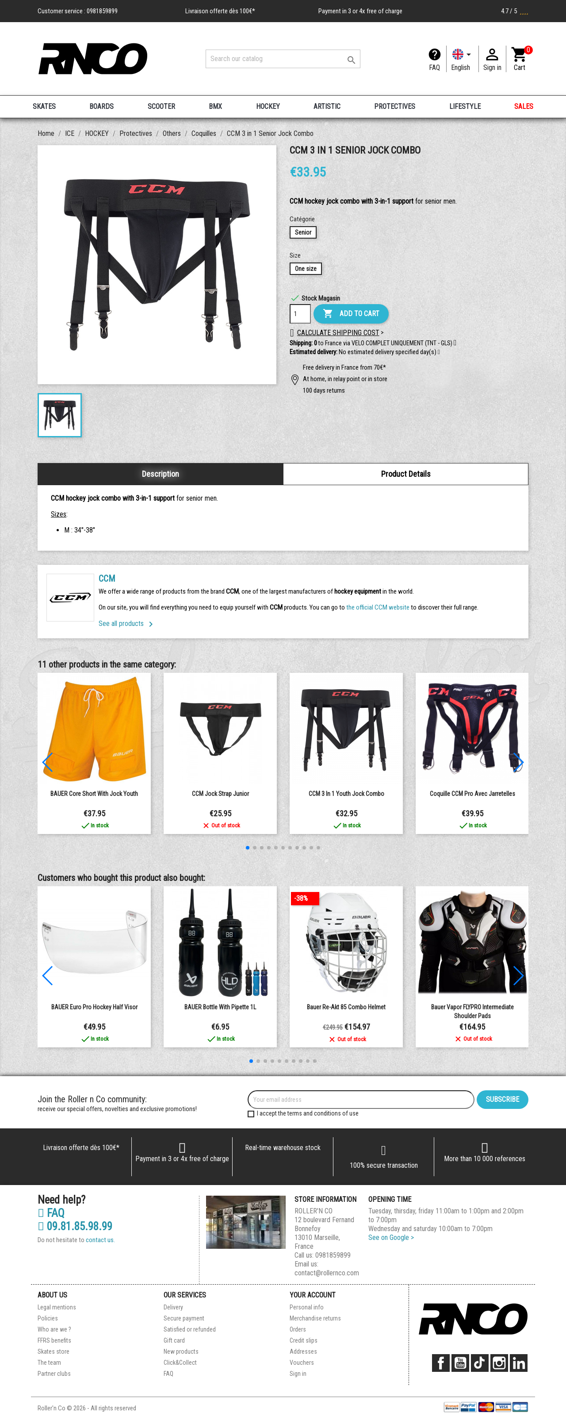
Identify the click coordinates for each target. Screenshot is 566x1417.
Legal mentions (57, 1307)
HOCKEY (268, 106)
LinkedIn (519, 1363)
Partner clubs (54, 1373)
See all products (127, 623)
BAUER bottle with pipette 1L (220, 1007)
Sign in (298, 1373)
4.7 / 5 (514, 11)
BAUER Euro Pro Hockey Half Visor (94, 1007)
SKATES (44, 106)
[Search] (283, 59)
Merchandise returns (315, 1318)
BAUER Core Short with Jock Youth (94, 793)
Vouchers (302, 1362)
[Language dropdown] (462, 59)
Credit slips (303, 1340)
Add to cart (351, 314)
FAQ (434, 67)
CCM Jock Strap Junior (220, 793)
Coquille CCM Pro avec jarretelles (472, 793)
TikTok (480, 1363)
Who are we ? (54, 1329)
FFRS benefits (54, 1340)
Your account (313, 1295)
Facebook (441, 1363)
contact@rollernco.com (326, 1273)
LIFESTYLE (465, 106)
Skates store (53, 1351)
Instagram (499, 1363)
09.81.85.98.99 (75, 1226)
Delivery (173, 1307)
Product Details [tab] (406, 474)
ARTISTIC (327, 106)
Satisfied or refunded (190, 1329)
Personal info (307, 1307)
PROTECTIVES (394, 106)
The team (49, 1362)
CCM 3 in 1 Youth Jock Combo (346, 793)
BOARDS (101, 106)
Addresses (303, 1351)
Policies (48, 1318)
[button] (439, 352)
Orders (298, 1329)
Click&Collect (180, 1362)
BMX (215, 106)
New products (181, 1351)
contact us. (100, 1240)
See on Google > (391, 1237)
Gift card (174, 1340)
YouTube (460, 1363)
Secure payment (184, 1318)
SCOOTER (161, 106)
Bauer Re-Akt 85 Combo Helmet (346, 1007)
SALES (523, 106)
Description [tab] (160, 474)
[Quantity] (300, 314)
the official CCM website (378, 607)
